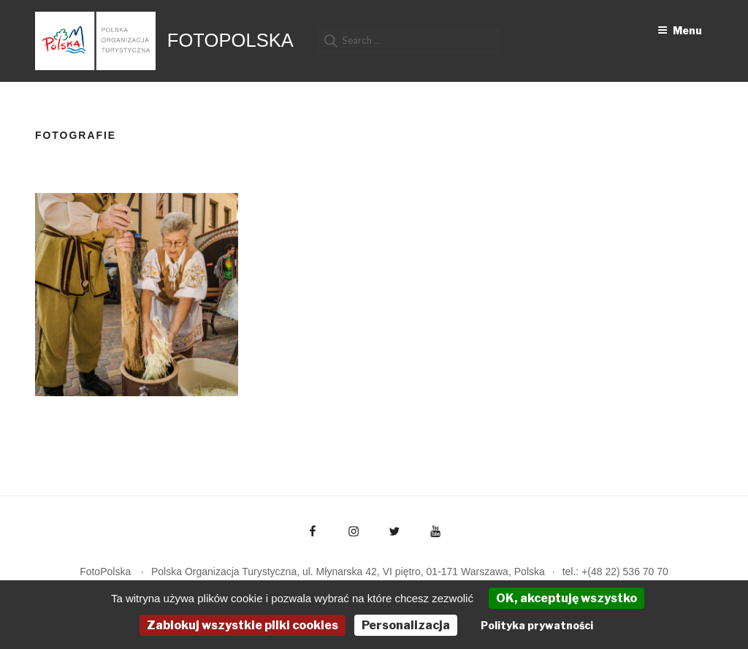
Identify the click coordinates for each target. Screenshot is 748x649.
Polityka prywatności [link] (537, 625)
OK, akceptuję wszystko (566, 598)
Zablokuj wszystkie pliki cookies (242, 625)
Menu (679, 30)
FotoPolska (230, 40)
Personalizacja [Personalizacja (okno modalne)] (406, 625)
